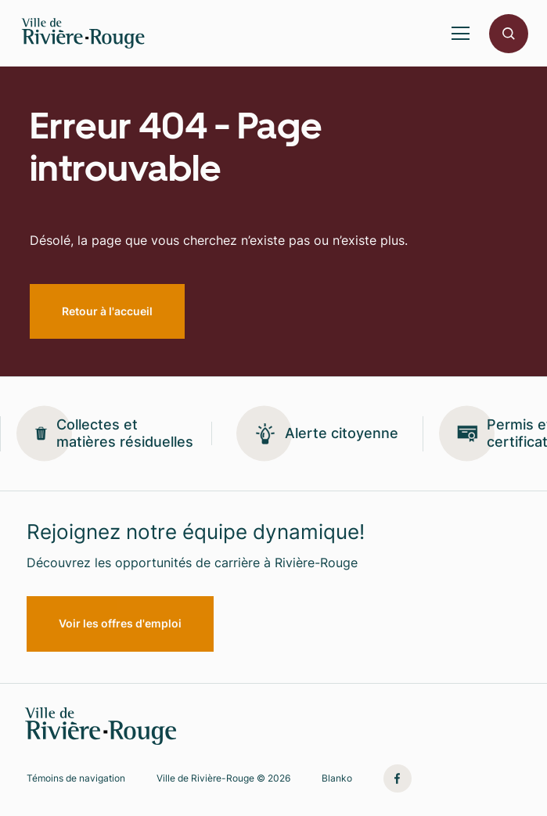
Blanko (337, 778)
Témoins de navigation (76, 778)
